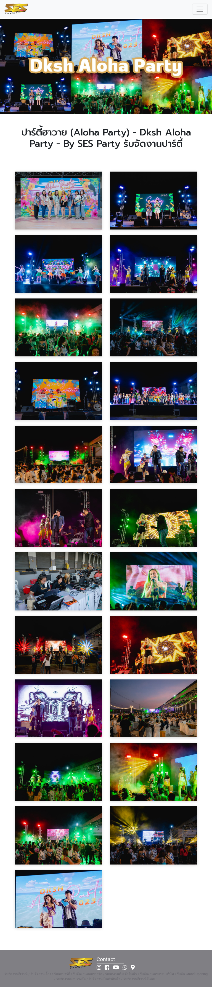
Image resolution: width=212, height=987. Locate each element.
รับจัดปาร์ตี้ (62, 974)
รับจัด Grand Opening (192, 974)
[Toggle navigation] (200, 9)
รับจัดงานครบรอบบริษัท (157, 974)
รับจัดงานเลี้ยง (41, 974)
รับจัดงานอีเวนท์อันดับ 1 (140, 979)
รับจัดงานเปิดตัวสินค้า (121, 974)
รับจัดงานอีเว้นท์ (16, 974)
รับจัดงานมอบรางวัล (87, 974)
